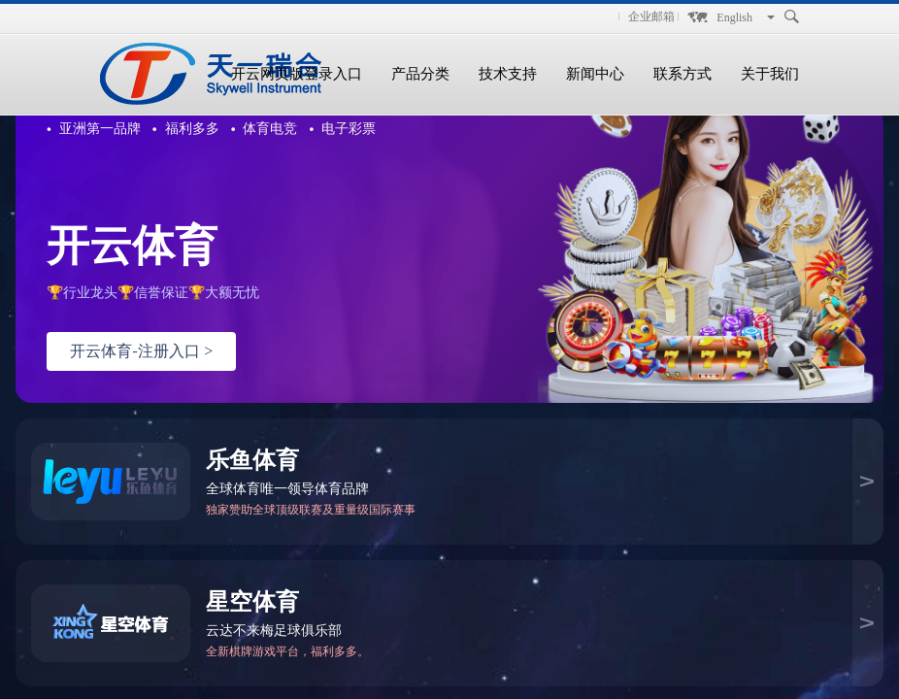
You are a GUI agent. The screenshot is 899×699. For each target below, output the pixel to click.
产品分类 (420, 74)
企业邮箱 (651, 16)
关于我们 (770, 74)
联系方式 (682, 74)
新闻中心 (595, 74)
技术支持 (508, 74)
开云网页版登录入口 (296, 74)
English (734, 17)
